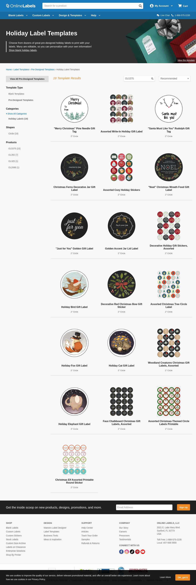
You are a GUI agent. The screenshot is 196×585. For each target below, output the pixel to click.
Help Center (87, 528)
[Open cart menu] (183, 6)
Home (9, 69)
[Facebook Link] (121, 551)
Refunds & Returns (90, 543)
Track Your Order (89, 535)
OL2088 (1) (13, 167)
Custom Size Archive (16, 543)
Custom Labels (13, 531)
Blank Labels (12, 528)
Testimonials (125, 539)
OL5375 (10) (14, 148)
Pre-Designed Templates (43, 69)
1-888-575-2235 (180, 15)
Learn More (165, 577)
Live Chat (163, 15)
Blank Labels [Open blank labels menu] (18, 15)
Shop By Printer (13, 555)
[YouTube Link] (143, 551)
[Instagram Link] (127, 551)
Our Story (123, 528)
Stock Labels (12, 539)
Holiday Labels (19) (18, 119)
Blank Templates (16, 94)
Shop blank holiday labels (23, 50)
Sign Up (183, 507)
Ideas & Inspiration (52, 539)
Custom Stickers (14, 535)
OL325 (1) (13, 161)
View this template (186, 60)
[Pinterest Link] (137, 551)
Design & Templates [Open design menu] (72, 15)
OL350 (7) (13, 155)
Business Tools (51, 535)
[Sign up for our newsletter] (144, 507)
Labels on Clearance (16, 547)
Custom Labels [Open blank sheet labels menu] (43, 15)
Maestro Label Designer (55, 528)
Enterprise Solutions (15, 551)
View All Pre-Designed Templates (27, 79)
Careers (123, 531)
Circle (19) (13, 133)
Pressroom (124, 535)
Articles (85, 531)
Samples (85, 539)
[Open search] (140, 6)
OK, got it (183, 577)
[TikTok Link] (132, 551)
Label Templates (21, 69)
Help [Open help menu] (95, 15)
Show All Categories (16, 113)
